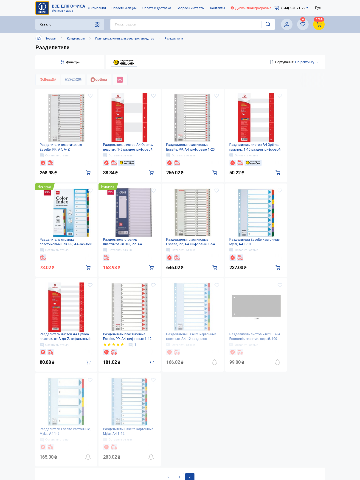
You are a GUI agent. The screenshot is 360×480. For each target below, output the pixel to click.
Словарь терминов (216, 453)
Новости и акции (124, 8)
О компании (97, 8)
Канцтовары (76, 38)
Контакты (217, 8)
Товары (51, 38)
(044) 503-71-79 (293, 415)
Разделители (174, 38)
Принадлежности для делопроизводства (124, 38)
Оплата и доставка (156, 8)
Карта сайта (165, 453)
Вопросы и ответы (190, 8)
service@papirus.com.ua (291, 425)
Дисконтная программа (251, 8)
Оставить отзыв (54, 155)
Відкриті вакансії (169, 462)
